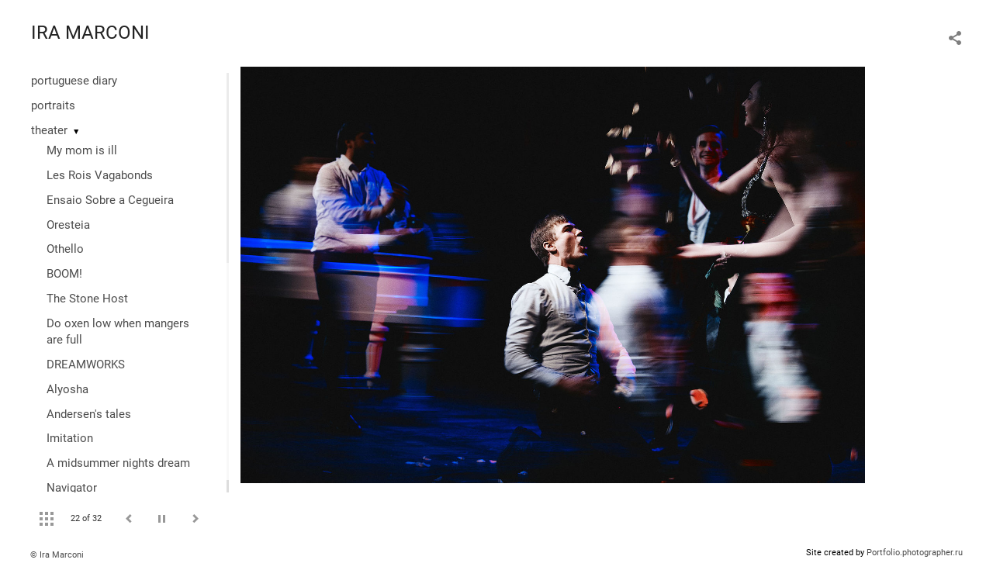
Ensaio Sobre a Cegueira (110, 200)
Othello (65, 249)
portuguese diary (74, 81)
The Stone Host (87, 299)
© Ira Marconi (57, 555)
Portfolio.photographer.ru (915, 553)
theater (49, 130)
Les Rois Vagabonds (100, 175)
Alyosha (67, 389)
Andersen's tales (89, 414)
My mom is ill (82, 150)
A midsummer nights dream (118, 463)
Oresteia (68, 225)
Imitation (70, 438)
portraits (53, 105)
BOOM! (64, 274)
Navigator (72, 488)
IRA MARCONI (90, 32)
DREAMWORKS (86, 364)
